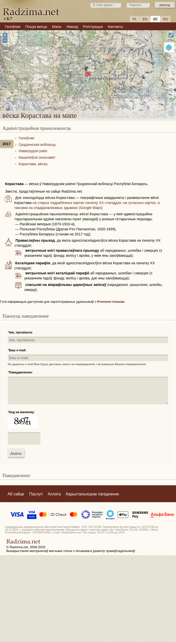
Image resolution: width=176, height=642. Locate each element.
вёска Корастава (107, 76)
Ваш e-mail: (17, 350)
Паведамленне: (21, 372)
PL (135, 19)
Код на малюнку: (22, 412)
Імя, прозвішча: (21, 332)
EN (145, 19)
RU (165, 19)
